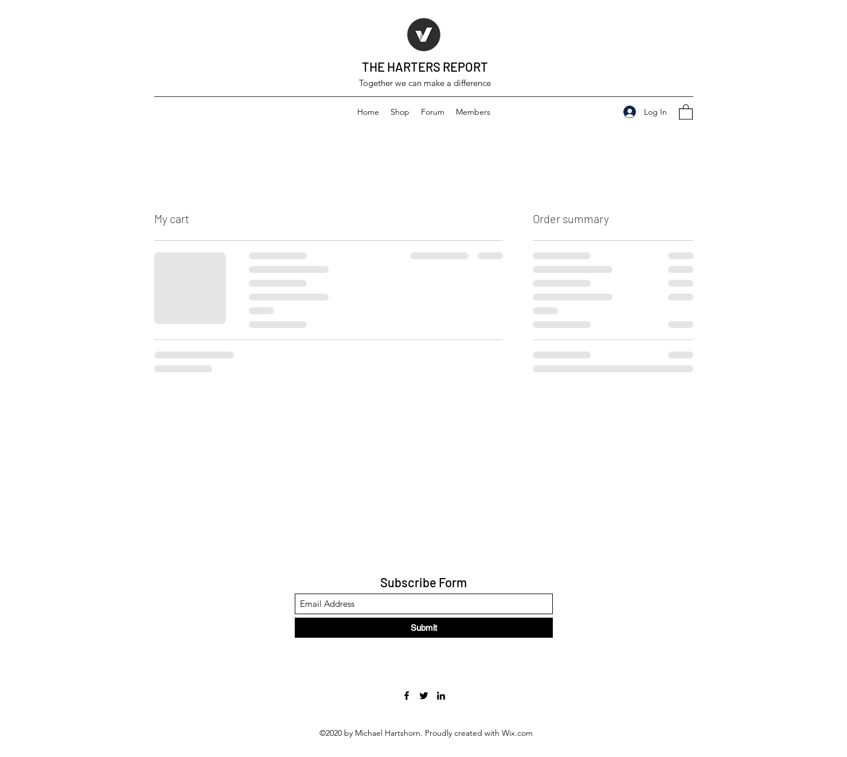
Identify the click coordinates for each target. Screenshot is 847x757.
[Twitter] (424, 695)
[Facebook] (406, 695)
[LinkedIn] (441, 695)
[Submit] (424, 628)
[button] (686, 111)
